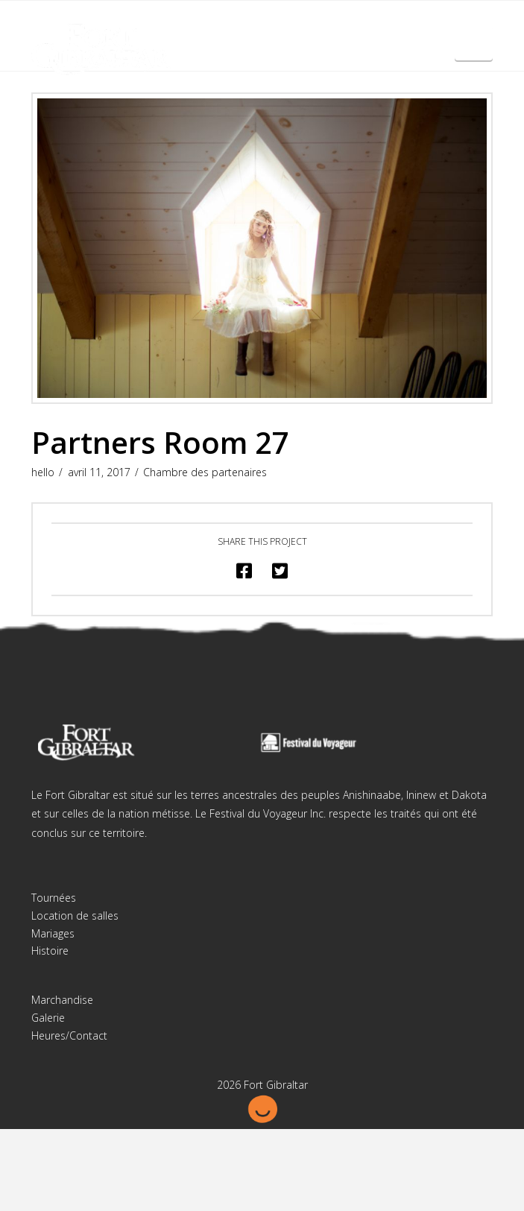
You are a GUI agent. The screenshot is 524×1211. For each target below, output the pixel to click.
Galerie (48, 1018)
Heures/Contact (69, 1035)
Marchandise (62, 1000)
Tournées (53, 898)
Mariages (53, 933)
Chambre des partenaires (205, 472)
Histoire (50, 950)
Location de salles (75, 915)
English (474, 49)
